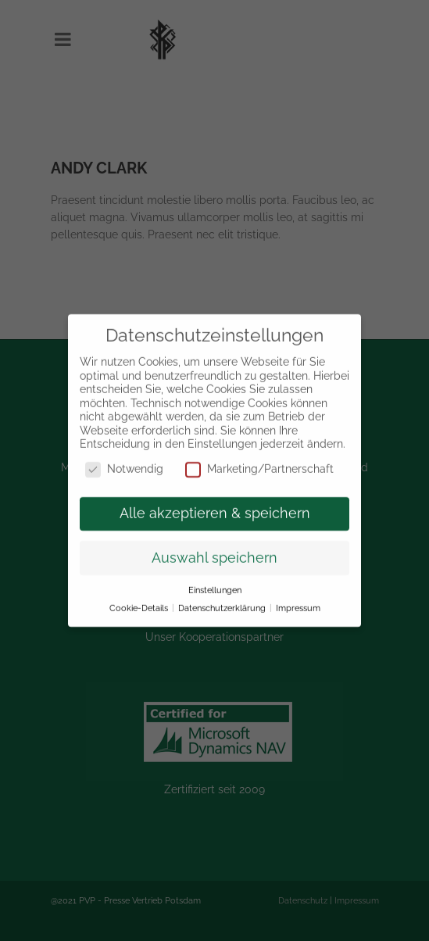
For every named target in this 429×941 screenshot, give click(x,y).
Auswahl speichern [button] (214, 547)
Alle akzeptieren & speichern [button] (215, 502)
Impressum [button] (298, 598)
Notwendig (124, 458)
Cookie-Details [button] (139, 598)
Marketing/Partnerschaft (259, 458)
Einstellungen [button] (214, 580)
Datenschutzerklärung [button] (223, 598)
